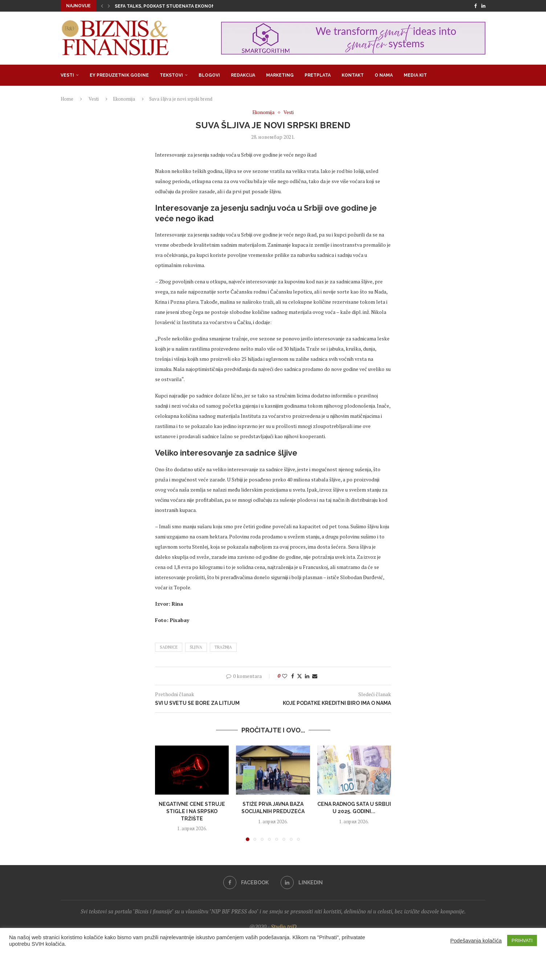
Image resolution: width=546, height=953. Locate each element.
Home (67, 99)
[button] (102, 6)
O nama (384, 75)
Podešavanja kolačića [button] (476, 941)
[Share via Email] (314, 676)
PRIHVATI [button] (522, 940)
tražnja (223, 647)
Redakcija (243, 75)
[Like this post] (284, 676)
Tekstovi (171, 75)
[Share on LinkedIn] (307, 676)
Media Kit (415, 75)
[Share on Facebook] (292, 676)
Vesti (67, 75)
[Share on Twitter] (299, 676)
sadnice (169, 647)
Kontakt (353, 75)
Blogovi (209, 75)
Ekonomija (124, 99)
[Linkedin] (483, 6)
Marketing (280, 75)
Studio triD (284, 926)
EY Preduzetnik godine (119, 75)
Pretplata (318, 75)
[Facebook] (475, 6)
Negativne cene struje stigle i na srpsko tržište (192, 811)
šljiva (196, 647)
